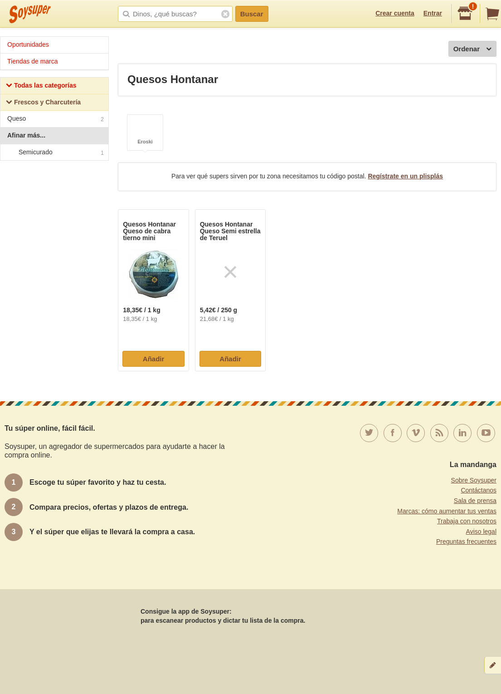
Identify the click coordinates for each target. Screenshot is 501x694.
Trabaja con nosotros (466, 521)
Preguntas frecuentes (466, 541)
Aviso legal (481, 531)
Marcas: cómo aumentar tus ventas (446, 511)
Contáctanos (478, 490)
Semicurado (54, 153)
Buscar (251, 14)
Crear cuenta (394, 13)
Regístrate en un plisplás (405, 176)
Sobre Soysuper (473, 480)
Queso (55, 119)
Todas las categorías (41, 86)
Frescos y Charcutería (43, 103)
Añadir (154, 359)
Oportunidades (28, 44)
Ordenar (472, 49)
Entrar (432, 13)
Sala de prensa (475, 500)
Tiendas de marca (32, 61)
